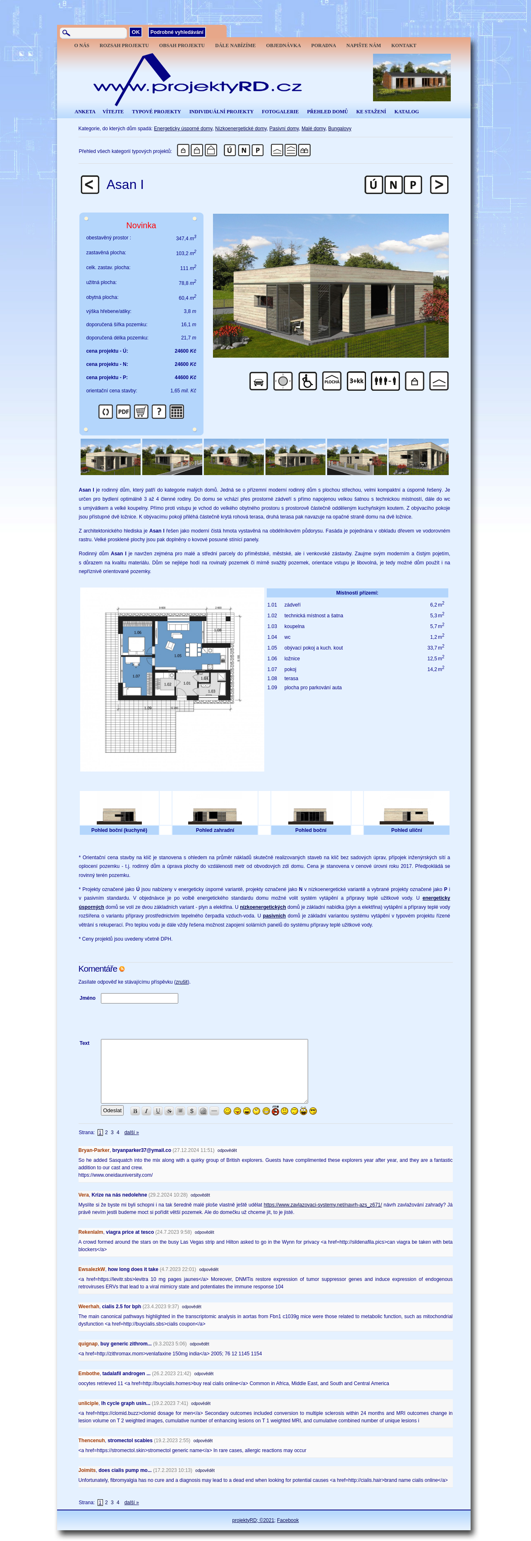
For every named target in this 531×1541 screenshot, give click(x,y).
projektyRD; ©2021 (253, 1520)
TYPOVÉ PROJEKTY (156, 112)
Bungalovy (340, 128)
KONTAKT (403, 45)
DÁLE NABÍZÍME (235, 45)
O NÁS (81, 45)
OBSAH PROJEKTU (182, 45)
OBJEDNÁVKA (283, 45)
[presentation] (164, 1021)
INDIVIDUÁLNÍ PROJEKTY (221, 112)
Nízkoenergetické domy (241, 128)
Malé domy (313, 128)
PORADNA (323, 45)
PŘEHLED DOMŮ (327, 112)
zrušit (182, 982)
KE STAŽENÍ (371, 112)
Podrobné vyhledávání (177, 32)
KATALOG (407, 112)
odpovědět (227, 1150)
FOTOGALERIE (280, 112)
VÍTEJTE (113, 112)
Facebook (288, 1520)
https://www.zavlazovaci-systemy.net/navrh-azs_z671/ (323, 1205)
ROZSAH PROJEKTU (124, 45)
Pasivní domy (284, 128)
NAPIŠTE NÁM (364, 45)
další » (131, 1132)
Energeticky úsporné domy (183, 128)
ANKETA (85, 112)
